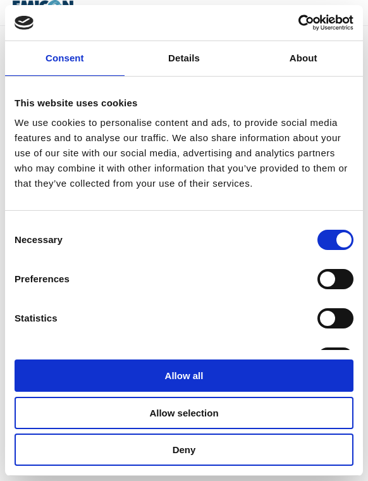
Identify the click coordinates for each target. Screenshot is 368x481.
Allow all (184, 375)
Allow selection (183, 413)
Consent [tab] (65, 58)
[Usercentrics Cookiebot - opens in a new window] (298, 23)
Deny (184, 449)
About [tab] (303, 58)
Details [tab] (184, 58)
